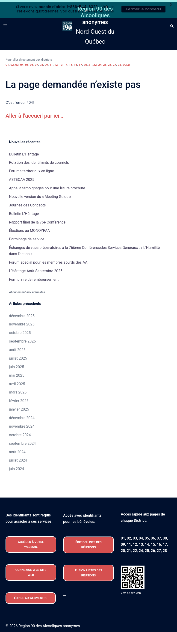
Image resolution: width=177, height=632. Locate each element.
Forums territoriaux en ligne (31, 169)
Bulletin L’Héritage (24, 152)
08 (41, 62)
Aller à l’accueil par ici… (34, 113)
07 (36, 62)
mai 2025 (16, 373)
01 (7, 62)
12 (56, 62)
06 (31, 62)
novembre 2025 (22, 322)
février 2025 (19, 398)
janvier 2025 (19, 407)
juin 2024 (16, 467)
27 (114, 62)
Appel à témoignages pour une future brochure (47, 186)
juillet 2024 (18, 458)
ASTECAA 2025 (21, 177)
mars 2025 (18, 390)
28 (119, 62)
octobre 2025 (20, 330)
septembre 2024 (22, 441)
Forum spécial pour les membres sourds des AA (48, 260)
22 (95, 62)
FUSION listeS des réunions (88, 570)
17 (80, 62)
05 (27, 62)
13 (61, 62)
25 (104, 62)
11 (51, 62)
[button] (172, 24)
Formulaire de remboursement (34, 277)
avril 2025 (17, 381)
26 (109, 62)
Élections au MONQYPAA (29, 228)
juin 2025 (16, 365)
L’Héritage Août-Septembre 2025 (35, 269)
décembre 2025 (22, 313)
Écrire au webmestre (30, 596)
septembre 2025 (22, 339)
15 (70, 62)
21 (90, 62)
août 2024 (17, 449)
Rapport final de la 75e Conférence (37, 220)
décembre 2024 (22, 416)
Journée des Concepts (27, 203)
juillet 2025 (18, 356)
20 (85, 62)
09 (46, 62)
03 (17, 62)
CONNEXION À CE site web (30, 570)
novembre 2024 (22, 424)
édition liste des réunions (88, 542)
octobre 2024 (20, 433)
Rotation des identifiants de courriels (39, 160)
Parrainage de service (26, 237)
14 (66, 62)
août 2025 (17, 348)
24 (100, 62)
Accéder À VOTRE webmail (31, 542)
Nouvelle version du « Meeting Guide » (40, 194)
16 (75, 62)
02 (12, 62)
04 (22, 62)
